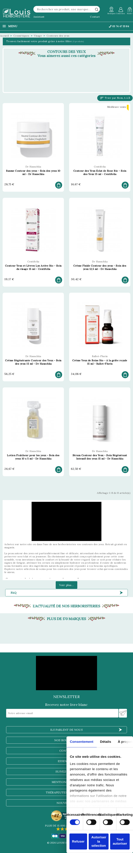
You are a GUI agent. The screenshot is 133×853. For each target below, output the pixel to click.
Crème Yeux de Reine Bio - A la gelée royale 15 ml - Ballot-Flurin (99, 362)
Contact (95, 16)
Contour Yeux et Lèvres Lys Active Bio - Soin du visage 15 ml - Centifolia (33, 267)
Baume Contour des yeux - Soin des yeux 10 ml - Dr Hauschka (33, 172)
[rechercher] (97, 9)
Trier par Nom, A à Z (115, 98)
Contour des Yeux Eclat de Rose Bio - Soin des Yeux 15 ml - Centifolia (99, 172)
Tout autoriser (120, 841)
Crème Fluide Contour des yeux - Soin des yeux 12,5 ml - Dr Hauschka (99, 267)
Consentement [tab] (81, 741)
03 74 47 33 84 (119, 26)
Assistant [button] (39, 16)
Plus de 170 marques (66, 618)
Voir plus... (66, 585)
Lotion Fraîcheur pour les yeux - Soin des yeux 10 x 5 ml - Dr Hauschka (33, 457)
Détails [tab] (105, 741)
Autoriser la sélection (98, 841)
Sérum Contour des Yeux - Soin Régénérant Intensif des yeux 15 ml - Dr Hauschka (100, 457)
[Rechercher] (66, 9)
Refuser (78, 841)
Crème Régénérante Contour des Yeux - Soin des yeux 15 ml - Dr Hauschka (33, 362)
